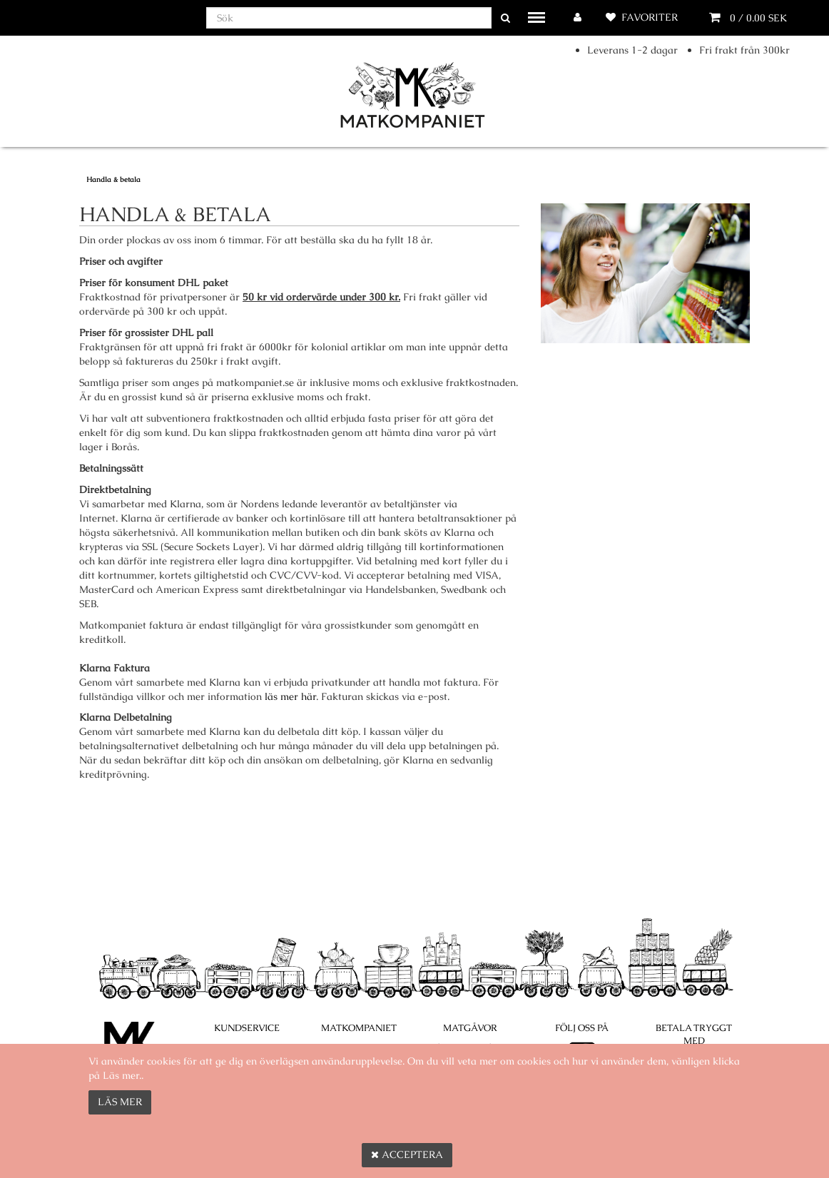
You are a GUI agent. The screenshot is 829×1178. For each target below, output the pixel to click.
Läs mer (120, 1101)
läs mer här (290, 696)
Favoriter (649, 17)
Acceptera (407, 1154)
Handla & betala (113, 179)
